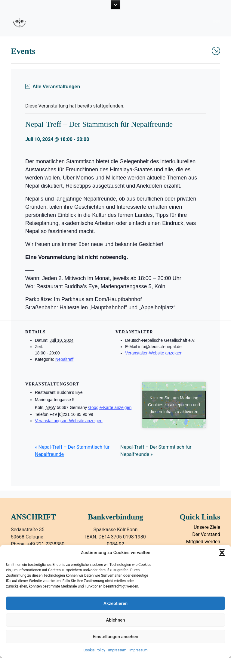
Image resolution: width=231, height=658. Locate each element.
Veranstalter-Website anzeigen (153, 353)
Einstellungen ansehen (115, 636)
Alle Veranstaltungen (52, 86)
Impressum (117, 650)
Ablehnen (115, 620)
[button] (222, 553)
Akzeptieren (115, 603)
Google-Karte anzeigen (109, 407)
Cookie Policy (94, 650)
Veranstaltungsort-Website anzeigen (69, 420)
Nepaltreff (64, 359)
